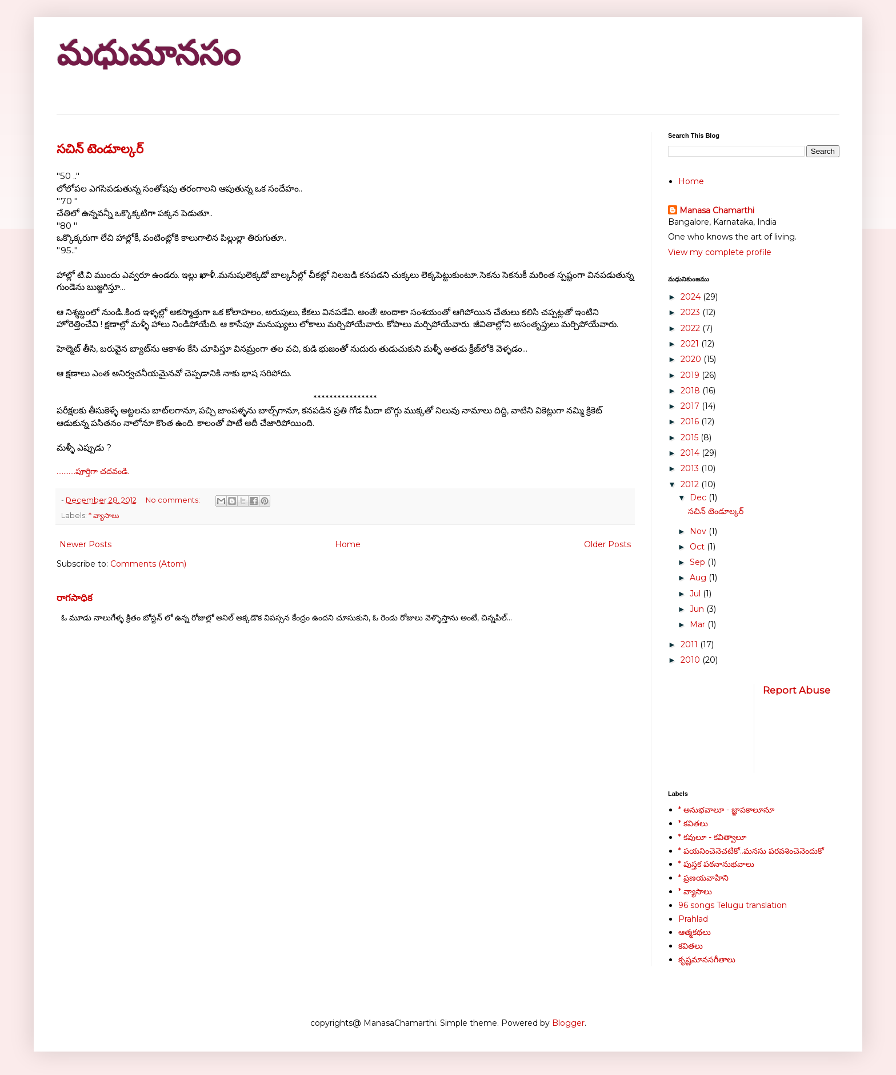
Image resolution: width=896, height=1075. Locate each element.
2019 (691, 375)
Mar (698, 624)
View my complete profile (719, 252)
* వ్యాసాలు (104, 515)
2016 (691, 421)
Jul (696, 593)
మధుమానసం (148, 53)
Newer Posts (85, 544)
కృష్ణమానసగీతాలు (706, 959)
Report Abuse (796, 690)
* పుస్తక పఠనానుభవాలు (716, 864)
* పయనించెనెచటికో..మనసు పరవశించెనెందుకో (751, 851)
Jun (698, 609)
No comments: (174, 500)
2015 (691, 437)
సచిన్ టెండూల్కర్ (100, 149)
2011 (690, 644)
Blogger (568, 1023)
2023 (691, 312)
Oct (698, 547)
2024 (692, 297)
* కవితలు (693, 823)
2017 (691, 406)
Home (348, 544)
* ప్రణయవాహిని (703, 878)
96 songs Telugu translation (732, 905)
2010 (691, 660)
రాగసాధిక (75, 597)
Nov (699, 531)
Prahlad (693, 919)
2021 (691, 344)
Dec (699, 497)
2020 (692, 359)
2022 (691, 328)
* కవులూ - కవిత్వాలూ (712, 837)
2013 (691, 468)
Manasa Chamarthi (716, 210)
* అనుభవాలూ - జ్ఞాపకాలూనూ (726, 810)
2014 (691, 453)
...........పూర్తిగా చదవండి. (93, 471)
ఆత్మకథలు (694, 932)
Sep (698, 562)
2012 (691, 484)
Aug (699, 577)
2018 (691, 390)
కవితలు (690, 946)
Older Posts (607, 544)
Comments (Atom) (148, 564)
